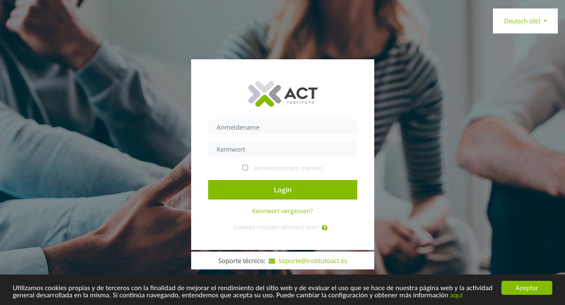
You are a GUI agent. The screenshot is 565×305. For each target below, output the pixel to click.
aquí (456, 295)
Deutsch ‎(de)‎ (523, 21)
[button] (326, 227)
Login (283, 189)
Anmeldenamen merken (288, 168)
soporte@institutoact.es (308, 260)
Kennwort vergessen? (282, 211)
